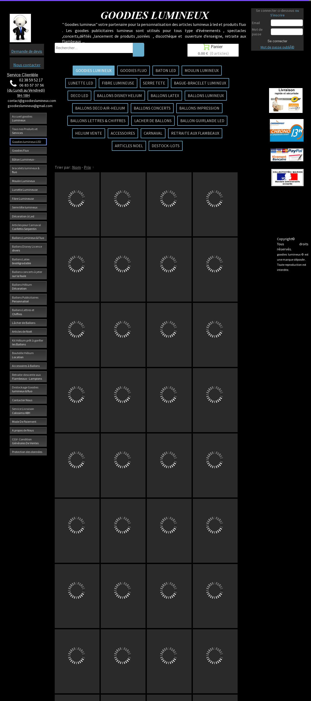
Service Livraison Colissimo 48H (23, 411)
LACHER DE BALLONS (153, 120)
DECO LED (79, 95)
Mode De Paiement (24, 421)
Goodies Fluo (20, 150)
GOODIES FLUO (133, 70)
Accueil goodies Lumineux (22, 118)
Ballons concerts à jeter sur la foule (27, 274)
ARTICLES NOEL (129, 145)
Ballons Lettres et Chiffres (23, 312)
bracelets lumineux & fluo (25, 170)
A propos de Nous (23, 430)
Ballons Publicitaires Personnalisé (25, 299)
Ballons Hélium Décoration (22, 286)
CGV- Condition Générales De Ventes (25, 441)
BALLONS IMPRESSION (199, 108)
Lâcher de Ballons (23, 323)
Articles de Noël (22, 331)
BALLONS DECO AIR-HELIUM (100, 108)
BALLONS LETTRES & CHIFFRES (98, 120)
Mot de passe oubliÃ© (277, 47)
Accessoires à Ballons (26, 366)
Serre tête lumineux (24, 207)
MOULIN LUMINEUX (202, 70)
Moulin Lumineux (23, 181)
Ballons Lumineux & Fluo (28, 238)
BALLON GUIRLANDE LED (202, 120)
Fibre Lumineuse (23, 198)
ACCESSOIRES (123, 133)
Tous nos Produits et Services (25, 131)
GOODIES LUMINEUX (94, 70)
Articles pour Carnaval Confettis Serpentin (26, 227)
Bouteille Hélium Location (23, 355)
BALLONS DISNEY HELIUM (119, 95)
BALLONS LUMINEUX (206, 95)
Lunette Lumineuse (25, 190)
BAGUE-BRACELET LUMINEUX (200, 83)
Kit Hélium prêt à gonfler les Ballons (27, 342)
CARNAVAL (153, 133)
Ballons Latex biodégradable (21, 261)
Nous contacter (26, 64)
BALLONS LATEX (165, 95)
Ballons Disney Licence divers (27, 248)
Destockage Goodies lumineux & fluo (25, 389)
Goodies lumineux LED (26, 142)
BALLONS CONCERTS (152, 108)
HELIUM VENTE (88, 133)
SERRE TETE (154, 83)
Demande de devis (26, 51)
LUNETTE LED (80, 83)
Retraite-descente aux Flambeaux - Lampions (27, 376)
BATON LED (166, 70)
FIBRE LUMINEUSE (118, 83)
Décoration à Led (23, 216)
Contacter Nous (22, 400)
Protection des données (27, 452)
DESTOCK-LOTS (166, 145)
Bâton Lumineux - (23, 159)
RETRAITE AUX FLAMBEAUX (195, 133)
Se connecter (277, 41)
